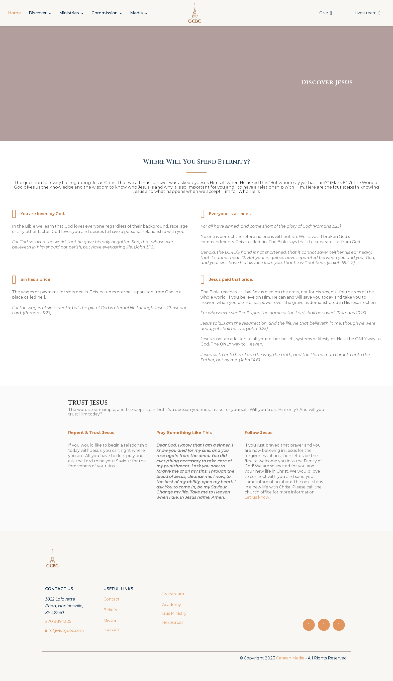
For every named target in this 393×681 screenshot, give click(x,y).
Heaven (111, 629)
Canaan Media (290, 658)
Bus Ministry (174, 613)
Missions (111, 620)
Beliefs (110, 610)
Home (14, 13)
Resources (172, 622)
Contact (112, 599)
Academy (172, 604)
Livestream (367, 13)
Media (136, 13)
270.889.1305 (58, 621)
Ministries (69, 13)
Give (325, 13)
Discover (38, 13)
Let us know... (258, 497)
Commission (104, 13)
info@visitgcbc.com (64, 630)
